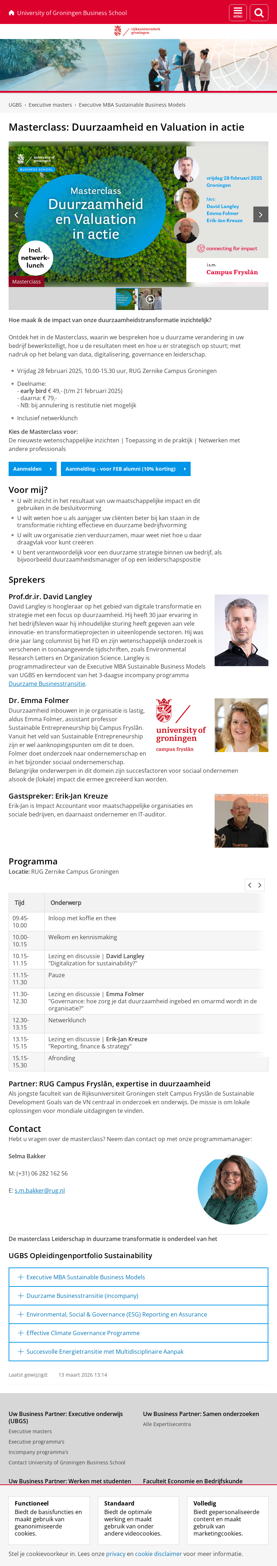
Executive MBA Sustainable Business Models (132, 104)
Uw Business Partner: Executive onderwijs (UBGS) (66, 1409)
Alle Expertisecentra (167, 1415)
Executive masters (50, 104)
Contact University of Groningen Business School (67, 1453)
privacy (115, 1554)
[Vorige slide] (16, 214)
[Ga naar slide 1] (127, 299)
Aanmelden (32, 468)
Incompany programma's (38, 1443)
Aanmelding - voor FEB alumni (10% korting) (126, 468)
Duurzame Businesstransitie (47, 684)
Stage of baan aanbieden (39, 1482)
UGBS (15, 104)
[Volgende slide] (260, 214)
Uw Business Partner (168, 1482)
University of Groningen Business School (68, 13)
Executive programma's (37, 1433)
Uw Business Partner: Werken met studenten (70, 1472)
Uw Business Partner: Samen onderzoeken (201, 1405)
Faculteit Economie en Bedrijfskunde (193, 1472)
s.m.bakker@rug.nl (40, 1182)
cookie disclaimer (158, 1554)
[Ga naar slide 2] (150, 299)
